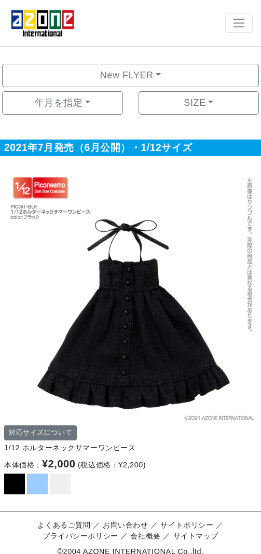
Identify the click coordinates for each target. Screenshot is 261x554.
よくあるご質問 (63, 525)
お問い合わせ (125, 525)
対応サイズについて (40, 432)
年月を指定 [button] (59, 103)
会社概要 (145, 536)
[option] (130, 295)
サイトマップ (195, 536)
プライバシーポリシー (80, 536)
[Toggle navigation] (239, 23)
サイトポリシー (186, 525)
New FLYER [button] (127, 75)
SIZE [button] (194, 103)
